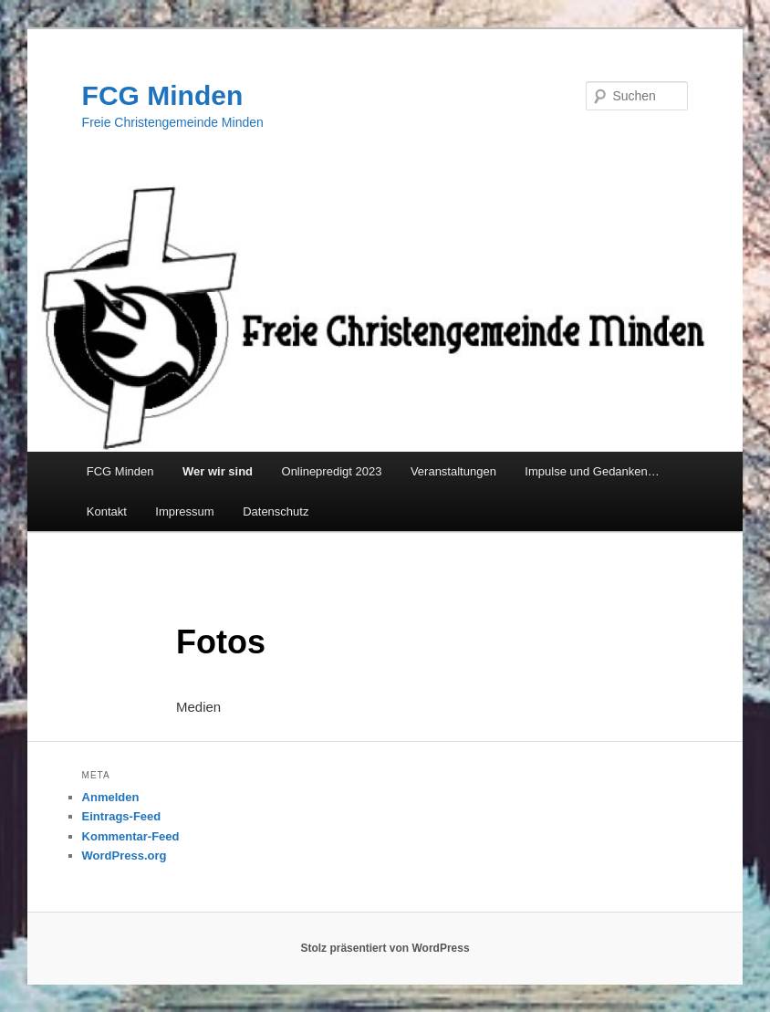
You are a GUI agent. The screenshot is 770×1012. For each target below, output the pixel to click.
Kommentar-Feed (131, 836)
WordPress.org (124, 855)
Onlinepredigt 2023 (332, 471)
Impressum (184, 511)
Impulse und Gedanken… (592, 471)
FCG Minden (163, 95)
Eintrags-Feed (121, 816)
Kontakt (107, 511)
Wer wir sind (217, 471)
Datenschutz (275, 511)
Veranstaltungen (453, 471)
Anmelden (111, 797)
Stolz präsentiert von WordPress (384, 948)
